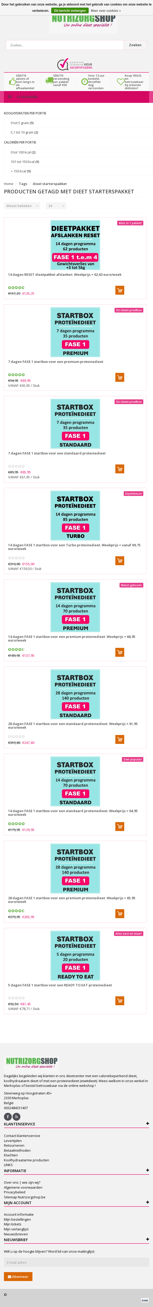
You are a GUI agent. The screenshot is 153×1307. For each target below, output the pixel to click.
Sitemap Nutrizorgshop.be (25, 1197)
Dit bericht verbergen (70, 11)
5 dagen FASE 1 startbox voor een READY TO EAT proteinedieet (60, 985)
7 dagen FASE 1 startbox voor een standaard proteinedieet (57, 453)
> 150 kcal (21, 171)
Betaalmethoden (17, 1150)
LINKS (8, 1164)
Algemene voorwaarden (23, 1187)
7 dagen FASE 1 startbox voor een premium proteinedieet (55, 361)
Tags (23, 183)
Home (8, 183)
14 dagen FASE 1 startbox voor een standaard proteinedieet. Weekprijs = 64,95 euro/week (73, 812)
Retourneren (14, 1145)
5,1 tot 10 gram (24, 132)
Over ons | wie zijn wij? (22, 1182)
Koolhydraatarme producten (26, 1160)
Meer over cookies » (106, 11)
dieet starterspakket (50, 183)
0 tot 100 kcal (23, 152)
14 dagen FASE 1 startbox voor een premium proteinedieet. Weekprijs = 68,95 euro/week (71, 638)
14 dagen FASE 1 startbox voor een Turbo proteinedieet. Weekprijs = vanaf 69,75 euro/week (74, 547)
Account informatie (19, 1214)
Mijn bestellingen (17, 1219)
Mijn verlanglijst (16, 1229)
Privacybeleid (14, 1192)
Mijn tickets (12, 1224)
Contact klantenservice (22, 1135)
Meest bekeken (19, 205)
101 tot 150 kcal (25, 161)
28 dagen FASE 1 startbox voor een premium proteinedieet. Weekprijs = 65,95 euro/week (71, 900)
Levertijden (13, 1140)
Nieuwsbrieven (16, 1234)
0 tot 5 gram (22, 122)
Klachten (11, 1155)
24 (50, 205)
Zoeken (135, 45)
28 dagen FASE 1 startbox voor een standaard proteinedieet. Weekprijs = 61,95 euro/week (73, 725)
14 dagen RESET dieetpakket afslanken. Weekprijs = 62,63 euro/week (64, 274)
